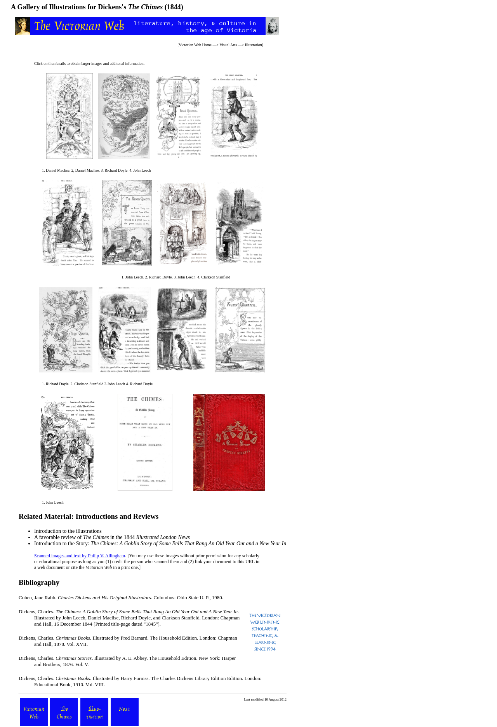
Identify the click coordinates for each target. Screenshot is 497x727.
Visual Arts (228, 45)
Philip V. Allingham (106, 555)
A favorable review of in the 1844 (112, 537)
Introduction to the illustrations (68, 531)
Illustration (253, 45)
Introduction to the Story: (160, 543)
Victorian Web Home (195, 45)
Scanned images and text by (61, 555)
